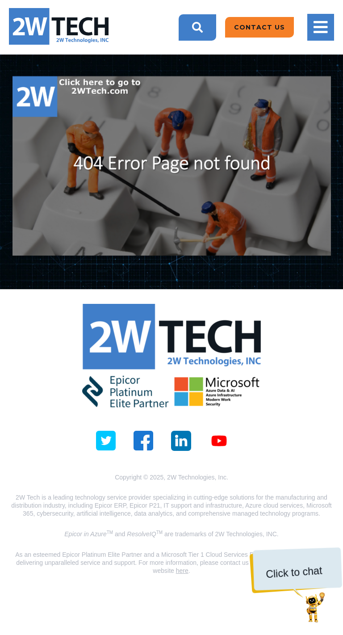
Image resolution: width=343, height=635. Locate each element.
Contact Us (259, 27)
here (182, 570)
